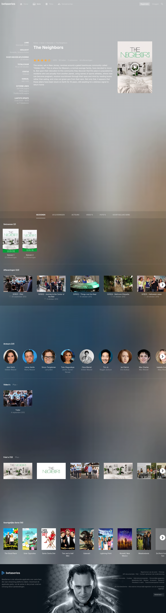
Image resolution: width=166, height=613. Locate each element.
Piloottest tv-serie (138, 582)
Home (35, 43)
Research (161, 580)
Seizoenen (40, 215)
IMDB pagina (24, 91)
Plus (14, 384)
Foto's (103, 215)
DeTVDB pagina (23, 88)
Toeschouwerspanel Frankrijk (154, 582)
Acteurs (75, 215)
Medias (146, 580)
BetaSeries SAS (137, 580)
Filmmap (161, 572)
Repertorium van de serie (149, 572)
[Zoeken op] (162, 4)
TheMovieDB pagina (21, 93)
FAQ (137, 574)
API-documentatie (129, 574)
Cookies (129, 578)
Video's (89, 215)
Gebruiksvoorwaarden (140, 578)
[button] (10, 361)
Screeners (153, 580)
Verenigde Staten (22, 45)
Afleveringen (58, 215)
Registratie (145, 4)
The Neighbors (61, 43)
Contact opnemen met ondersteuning (152, 574)
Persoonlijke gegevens (157, 578)
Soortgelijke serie (121, 215)
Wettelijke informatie (118, 578)
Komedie (50, 43)
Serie (42, 43)
